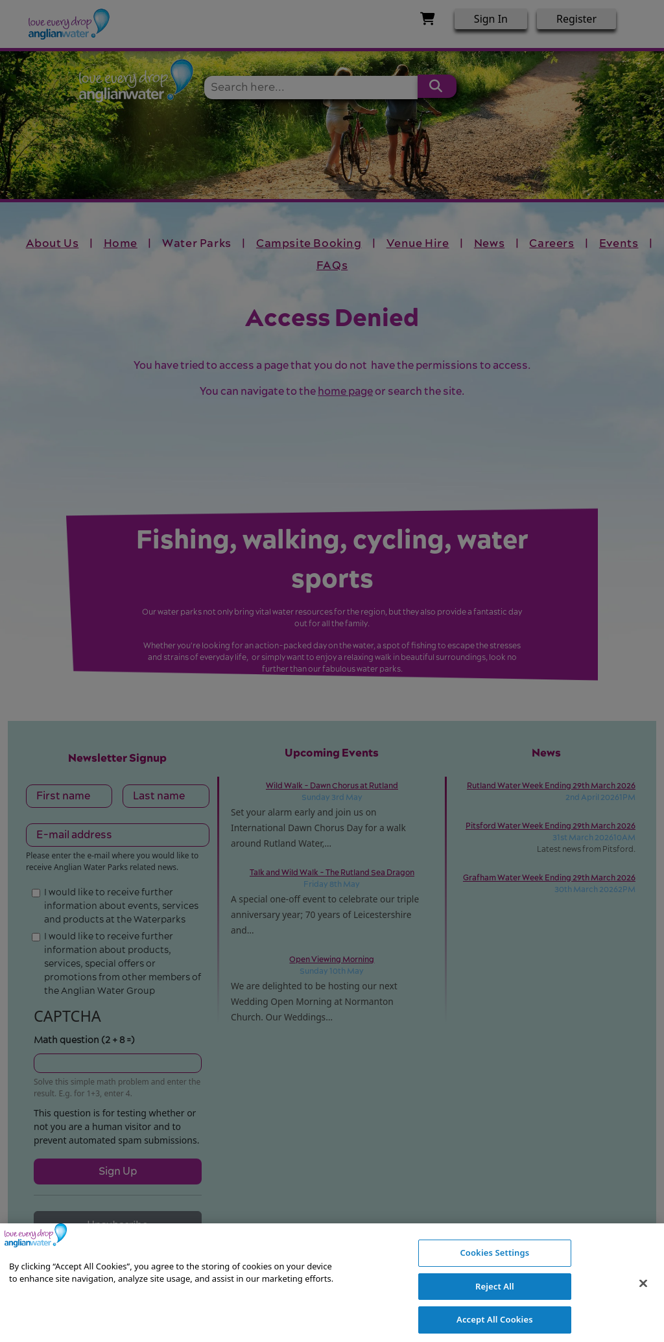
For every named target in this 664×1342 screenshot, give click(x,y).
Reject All (494, 1305)
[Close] (643, 1302)
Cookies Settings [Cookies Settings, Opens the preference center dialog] (494, 1272)
